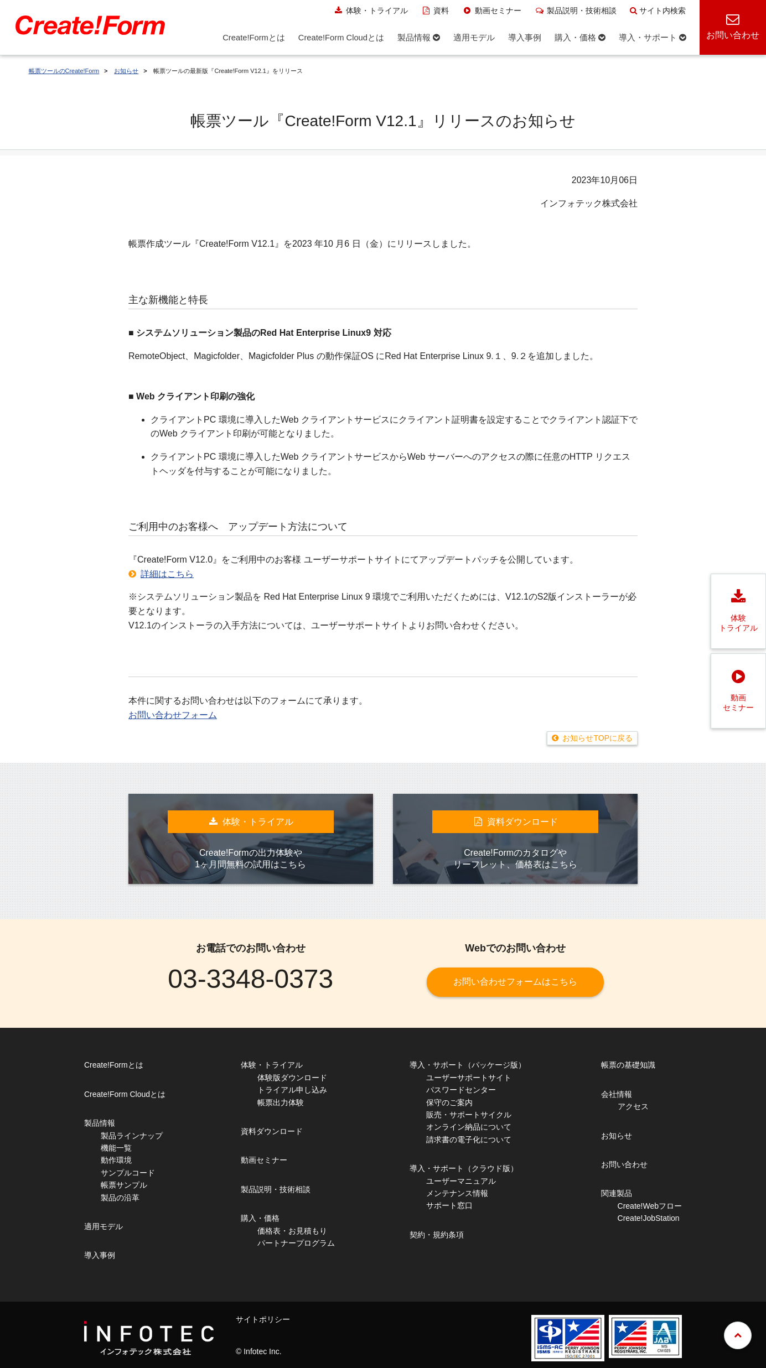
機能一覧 (116, 1147)
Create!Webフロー (650, 1205)
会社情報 (616, 1094)
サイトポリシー (263, 1319)
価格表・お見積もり (292, 1230)
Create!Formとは (113, 1064)
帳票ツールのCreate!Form (64, 70)
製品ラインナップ (132, 1135)
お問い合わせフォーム (172, 715)
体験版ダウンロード (292, 1077)
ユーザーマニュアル (461, 1181)
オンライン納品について (468, 1126)
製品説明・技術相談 (576, 10)
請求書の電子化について (468, 1139)
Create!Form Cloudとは (124, 1094)
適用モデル (103, 1226)
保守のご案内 (449, 1102)
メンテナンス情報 (457, 1193)
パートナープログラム (296, 1243)
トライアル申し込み (292, 1089)
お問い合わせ (624, 1164)
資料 (435, 10)
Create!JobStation (649, 1218)
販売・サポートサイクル (468, 1114)
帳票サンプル (124, 1184)
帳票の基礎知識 (628, 1064)
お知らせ (126, 70)
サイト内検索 (658, 10)
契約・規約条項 (437, 1234)
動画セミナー (491, 10)
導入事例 (99, 1255)
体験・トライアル (370, 10)
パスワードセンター (461, 1089)
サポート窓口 (449, 1205)
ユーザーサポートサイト (468, 1077)
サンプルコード (128, 1172)
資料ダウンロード (272, 1131)
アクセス (633, 1106)
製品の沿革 (120, 1197)
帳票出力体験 (280, 1102)
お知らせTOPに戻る (597, 738)
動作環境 (116, 1160)
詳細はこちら (167, 574)
